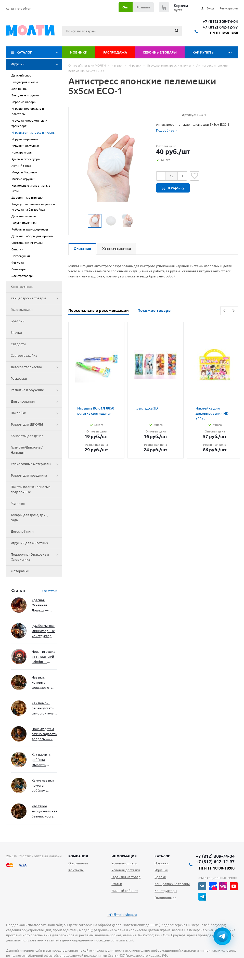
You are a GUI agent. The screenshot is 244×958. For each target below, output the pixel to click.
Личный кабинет (124, 890)
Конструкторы (22, 286)
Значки (16, 332)
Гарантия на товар (125, 877)
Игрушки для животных (29, 543)
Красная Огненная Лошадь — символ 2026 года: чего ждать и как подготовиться (43, 605)
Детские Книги (22, 531)
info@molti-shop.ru (122, 914)
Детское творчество (36, 367)
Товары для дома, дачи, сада (29, 517)
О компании (78, 863)
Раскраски (19, 378)
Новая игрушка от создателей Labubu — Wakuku (43, 657)
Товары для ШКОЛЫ (36, 424)
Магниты (18, 503)
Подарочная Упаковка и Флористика (36, 557)
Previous (225, 310)
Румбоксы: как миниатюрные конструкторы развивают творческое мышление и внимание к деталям (43, 631)
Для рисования (36, 401)
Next (233, 310)
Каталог (24, 52)
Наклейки (36, 413)
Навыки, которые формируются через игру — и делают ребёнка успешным (43, 682)
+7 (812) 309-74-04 (220, 21)
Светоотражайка (24, 355)
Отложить (194, 176)
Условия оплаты (124, 863)
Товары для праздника (36, 475)
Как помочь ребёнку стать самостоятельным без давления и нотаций (44, 708)
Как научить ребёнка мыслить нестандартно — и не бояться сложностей (44, 760)
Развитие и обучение (36, 390)
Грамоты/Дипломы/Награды (27, 449)
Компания (78, 856)
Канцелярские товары (36, 298)
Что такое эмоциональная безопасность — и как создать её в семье (44, 811)
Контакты (76, 870)
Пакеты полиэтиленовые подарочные (30, 489)
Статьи (116, 884)
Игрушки (36, 64)
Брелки (160, 877)
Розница (143, 7)
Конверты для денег (27, 436)
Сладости (18, 344)
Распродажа (115, 52)
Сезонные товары (160, 52)
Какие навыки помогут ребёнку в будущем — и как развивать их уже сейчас (43, 785)
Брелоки (17, 321)
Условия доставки (125, 870)
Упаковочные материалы (36, 464)
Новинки (78, 52)
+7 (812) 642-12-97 (220, 27)
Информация (124, 856)
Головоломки (22, 309)
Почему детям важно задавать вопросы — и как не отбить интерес (44, 734)
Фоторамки (20, 571)
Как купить (203, 52)
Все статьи (49, 590)
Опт (125, 7)
